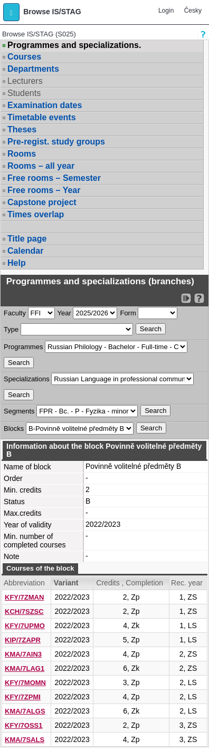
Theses (21, 129)
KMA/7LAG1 (24, 668)
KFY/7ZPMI (23, 697)
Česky (193, 10)
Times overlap (35, 214)
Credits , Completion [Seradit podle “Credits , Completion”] (129, 583)
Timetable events (41, 117)
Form (128, 313)
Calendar (25, 250)
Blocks (14, 428)
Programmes (23, 347)
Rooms (21, 153)
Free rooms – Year (43, 190)
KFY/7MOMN (25, 683)
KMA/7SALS (24, 740)
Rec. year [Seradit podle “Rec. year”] (187, 583)
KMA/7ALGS (25, 711)
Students (24, 93)
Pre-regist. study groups (56, 141)
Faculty (15, 313)
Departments (33, 68)
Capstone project (42, 202)
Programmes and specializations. (74, 45)
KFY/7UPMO (25, 626)
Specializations (27, 379)
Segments (19, 411)
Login (166, 10)
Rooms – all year (40, 165)
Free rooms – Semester (54, 178)
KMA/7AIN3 (23, 654)
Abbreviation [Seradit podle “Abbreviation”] (24, 583)
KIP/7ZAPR (23, 640)
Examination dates (44, 105)
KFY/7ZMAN (24, 597)
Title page (26, 238)
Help (16, 262)
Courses (24, 56)
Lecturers (25, 80)
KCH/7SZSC (24, 611)
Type (11, 329)
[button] (11, 12)
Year (64, 313)
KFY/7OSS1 (24, 725)
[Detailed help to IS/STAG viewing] (199, 298)
